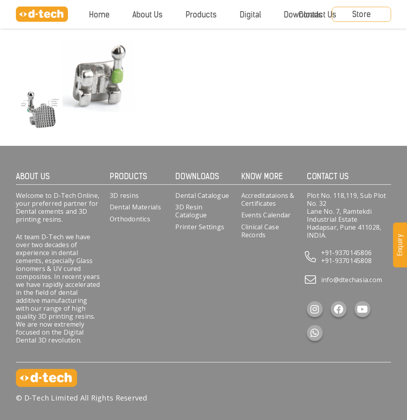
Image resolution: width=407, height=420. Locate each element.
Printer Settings (199, 227)
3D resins (124, 195)
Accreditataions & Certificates (268, 199)
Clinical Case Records (260, 231)
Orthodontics (130, 219)
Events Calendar (266, 215)
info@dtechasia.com (351, 279)
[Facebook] (339, 309)
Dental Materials (135, 207)
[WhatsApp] (315, 333)
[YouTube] (362, 309)
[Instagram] (315, 309)
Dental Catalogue (202, 195)
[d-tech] (42, 14)
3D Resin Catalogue (191, 211)
